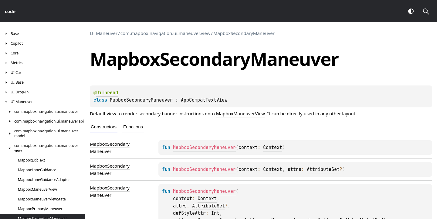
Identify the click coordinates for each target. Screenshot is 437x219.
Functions (133, 126)
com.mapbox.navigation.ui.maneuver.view (165, 33)
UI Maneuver (103, 33)
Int (215, 213)
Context (272, 147)
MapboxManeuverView (240, 113)
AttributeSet (323, 169)
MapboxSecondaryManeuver (244, 33)
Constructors (104, 126)
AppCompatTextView (204, 100)
